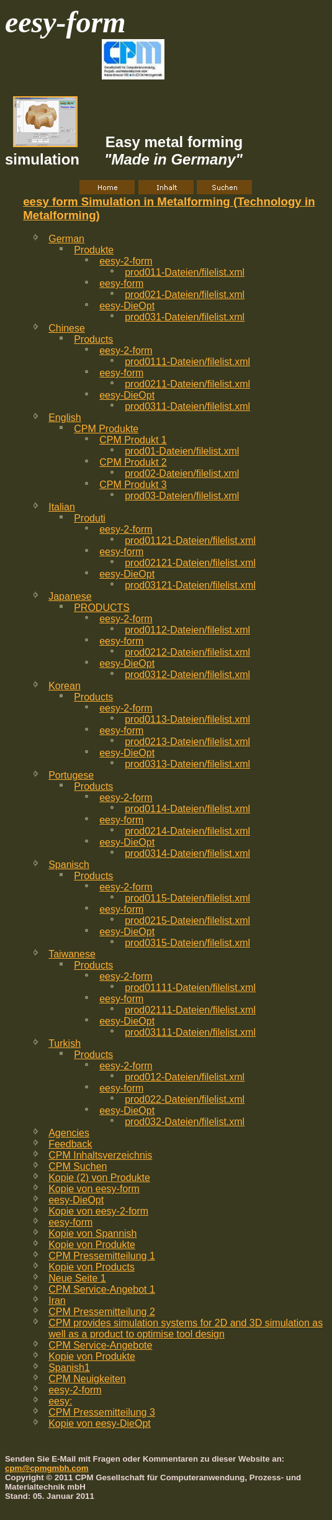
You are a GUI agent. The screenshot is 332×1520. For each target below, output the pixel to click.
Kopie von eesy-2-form (98, 1211)
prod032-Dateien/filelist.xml (185, 1121)
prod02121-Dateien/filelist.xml (190, 563)
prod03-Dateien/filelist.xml (182, 496)
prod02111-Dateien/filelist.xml (190, 1010)
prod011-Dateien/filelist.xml (185, 272)
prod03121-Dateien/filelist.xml (190, 585)
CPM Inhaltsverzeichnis (100, 1155)
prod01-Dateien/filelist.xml (182, 451)
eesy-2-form (125, 261)
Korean (64, 686)
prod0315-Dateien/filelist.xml (187, 943)
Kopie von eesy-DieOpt (99, 1423)
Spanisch (68, 864)
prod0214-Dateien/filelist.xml (187, 831)
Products (93, 339)
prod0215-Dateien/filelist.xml (187, 920)
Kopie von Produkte (91, 1244)
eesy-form (121, 283)
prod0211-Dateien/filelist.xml (187, 384)
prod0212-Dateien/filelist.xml (187, 652)
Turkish (64, 1043)
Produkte (94, 250)
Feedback (70, 1144)
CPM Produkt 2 (132, 462)
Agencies (68, 1133)
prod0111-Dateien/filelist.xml (187, 361)
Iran (57, 1300)
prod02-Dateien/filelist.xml (182, 473)
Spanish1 (69, 1367)
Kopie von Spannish (92, 1233)
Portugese (71, 775)
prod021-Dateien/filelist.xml (185, 294)
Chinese (66, 328)
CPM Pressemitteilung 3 (101, 1412)
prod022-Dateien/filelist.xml (185, 1099)
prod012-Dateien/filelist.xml (185, 1077)
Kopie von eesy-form (94, 1188)
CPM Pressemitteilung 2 (101, 1311)
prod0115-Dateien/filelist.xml (187, 898)
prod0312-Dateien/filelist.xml (187, 674)
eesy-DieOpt (127, 306)
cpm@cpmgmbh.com (47, 1468)
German (66, 238)
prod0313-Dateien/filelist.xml (187, 764)
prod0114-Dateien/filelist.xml (187, 808)
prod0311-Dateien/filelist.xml (187, 406)
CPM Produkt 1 (132, 440)
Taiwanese (72, 954)
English (64, 417)
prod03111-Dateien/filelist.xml (190, 1032)
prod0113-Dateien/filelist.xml (187, 719)
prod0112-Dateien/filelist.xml (187, 630)
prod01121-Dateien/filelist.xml (190, 540)
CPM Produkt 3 (132, 484)
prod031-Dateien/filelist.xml (185, 317)
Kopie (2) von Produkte (99, 1177)
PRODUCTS (102, 607)
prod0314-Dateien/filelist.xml (187, 853)
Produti (89, 518)
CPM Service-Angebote (100, 1345)
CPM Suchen (77, 1166)
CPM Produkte (106, 428)
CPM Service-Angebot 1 (101, 1289)
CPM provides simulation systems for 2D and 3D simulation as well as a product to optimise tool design (185, 1328)
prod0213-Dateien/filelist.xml (187, 741)
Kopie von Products (91, 1267)
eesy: (60, 1401)
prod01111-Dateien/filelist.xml (190, 987)
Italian (61, 507)
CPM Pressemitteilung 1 (101, 1256)
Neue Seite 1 (77, 1278)
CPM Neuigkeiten (87, 1378)
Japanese (69, 596)
